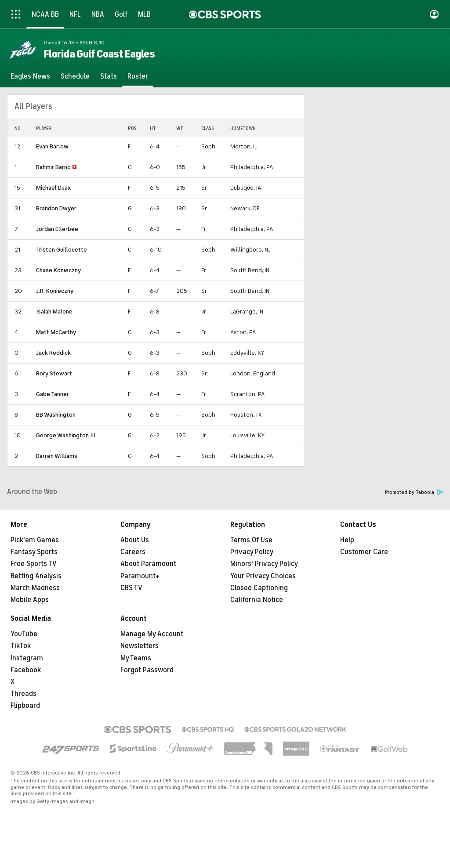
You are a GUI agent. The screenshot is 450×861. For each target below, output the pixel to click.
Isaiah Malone (54, 311)
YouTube (24, 634)
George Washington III (65, 435)
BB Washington (56, 414)
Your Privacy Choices (263, 576)
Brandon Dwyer (56, 208)
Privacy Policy (251, 552)
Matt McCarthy (56, 332)
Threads (23, 693)
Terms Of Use (251, 540)
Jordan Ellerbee (57, 229)
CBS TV (131, 588)
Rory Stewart (54, 373)
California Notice (256, 599)
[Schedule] (75, 76)
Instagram (27, 658)
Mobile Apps (30, 599)
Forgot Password (147, 670)
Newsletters (139, 645)
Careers (132, 552)
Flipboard (25, 705)
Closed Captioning (259, 588)
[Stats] (108, 76)
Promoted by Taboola (414, 492)
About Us (134, 540)
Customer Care (364, 552)
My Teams (135, 658)
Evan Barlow (52, 146)
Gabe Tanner (52, 394)
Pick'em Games (35, 540)
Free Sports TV (34, 563)
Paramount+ (140, 576)
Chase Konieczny (58, 270)
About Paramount (148, 563)
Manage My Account (151, 634)
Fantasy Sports (34, 552)
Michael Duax (53, 187)
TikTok (21, 645)
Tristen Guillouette (61, 249)
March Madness (35, 588)
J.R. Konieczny (54, 291)
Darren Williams (56, 456)
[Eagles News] (30, 76)
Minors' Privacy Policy (264, 563)
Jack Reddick (53, 353)
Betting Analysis (36, 576)
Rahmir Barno (53, 167)
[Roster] (137, 76)
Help (347, 540)
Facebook (26, 670)
